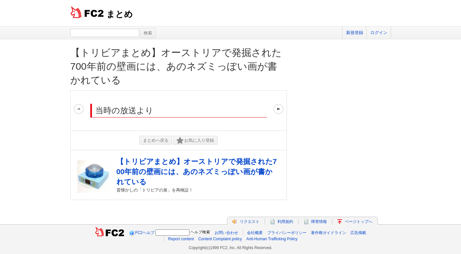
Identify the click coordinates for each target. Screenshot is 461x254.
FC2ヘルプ (144, 232)
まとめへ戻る (155, 140)
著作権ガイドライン (328, 232)
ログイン (378, 32)
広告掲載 (358, 232)
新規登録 (354, 32)
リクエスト (249, 221)
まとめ (119, 14)
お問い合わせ (226, 232)
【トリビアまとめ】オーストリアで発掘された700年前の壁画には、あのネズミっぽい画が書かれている (176, 66)
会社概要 (255, 232)
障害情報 (319, 221)
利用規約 (285, 221)
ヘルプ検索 (200, 232)
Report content (181, 239)
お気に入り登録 (195, 140)
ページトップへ (358, 221)
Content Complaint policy (220, 239)
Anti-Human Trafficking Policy (272, 239)
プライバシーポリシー (287, 232)
